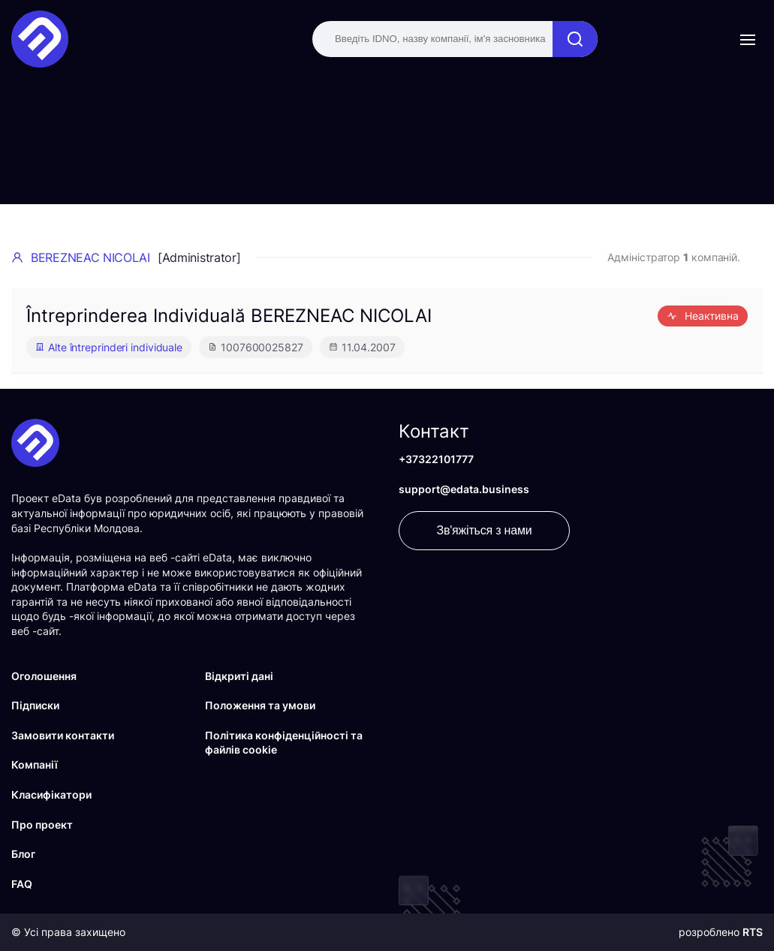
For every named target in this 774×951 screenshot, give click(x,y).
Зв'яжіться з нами (484, 530)
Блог (23, 853)
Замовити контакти (62, 735)
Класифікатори (51, 794)
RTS (752, 931)
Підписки (35, 705)
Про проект (42, 824)
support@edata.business (464, 489)
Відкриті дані (239, 676)
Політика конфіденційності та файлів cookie (284, 743)
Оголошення (44, 676)
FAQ (21, 883)
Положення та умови (260, 705)
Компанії (34, 764)
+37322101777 (436, 459)
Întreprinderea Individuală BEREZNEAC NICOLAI (229, 316)
